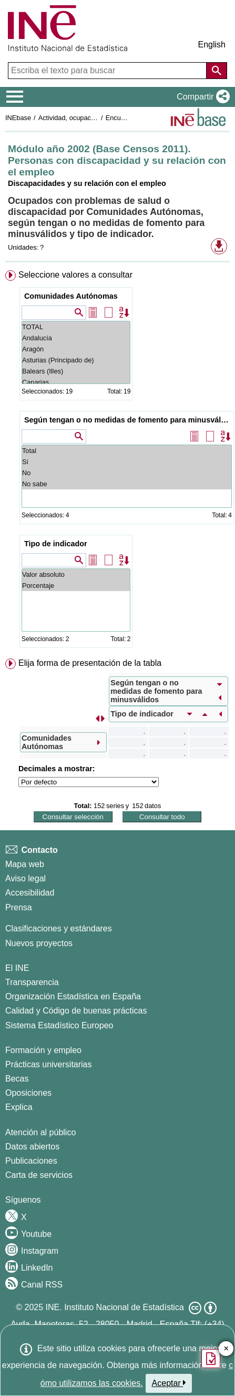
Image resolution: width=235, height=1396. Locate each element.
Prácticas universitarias (48, 1064)
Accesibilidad (29, 892)
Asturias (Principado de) (76, 360)
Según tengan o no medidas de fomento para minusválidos (128, 420)
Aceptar (169, 1383)
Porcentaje (76, 585)
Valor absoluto (76, 574)
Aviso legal (25, 878)
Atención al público (40, 1132)
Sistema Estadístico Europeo (59, 1025)
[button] (201, 96)
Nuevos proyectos (39, 943)
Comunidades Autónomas (71, 296)
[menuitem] (117, 461)
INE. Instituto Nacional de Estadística (115, 1307)
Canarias (76, 382)
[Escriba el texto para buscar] (108, 70)
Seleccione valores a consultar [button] (75, 274)
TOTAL (76, 326)
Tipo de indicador (55, 543)
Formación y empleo (43, 1050)
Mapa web (24, 864)
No (126, 472)
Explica (19, 1107)
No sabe (126, 483)
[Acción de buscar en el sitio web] (216, 70)
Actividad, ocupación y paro (79, 118)
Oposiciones (28, 1092)
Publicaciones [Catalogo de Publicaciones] (31, 1160)
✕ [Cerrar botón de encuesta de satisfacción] (226, 1349)
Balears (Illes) (76, 371)
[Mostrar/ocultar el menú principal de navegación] (15, 96)
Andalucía (76, 337)
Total (126, 450)
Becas (16, 1078)
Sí (126, 461)
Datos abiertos (32, 1146)
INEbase (18, 118)
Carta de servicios (39, 1175)
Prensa (18, 907)
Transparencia (32, 982)
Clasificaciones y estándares (58, 928)
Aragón (76, 349)
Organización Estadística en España (73, 996)
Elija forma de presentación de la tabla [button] (89, 662)
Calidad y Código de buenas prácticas (76, 1010)
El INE (17, 968)
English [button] (212, 44)
